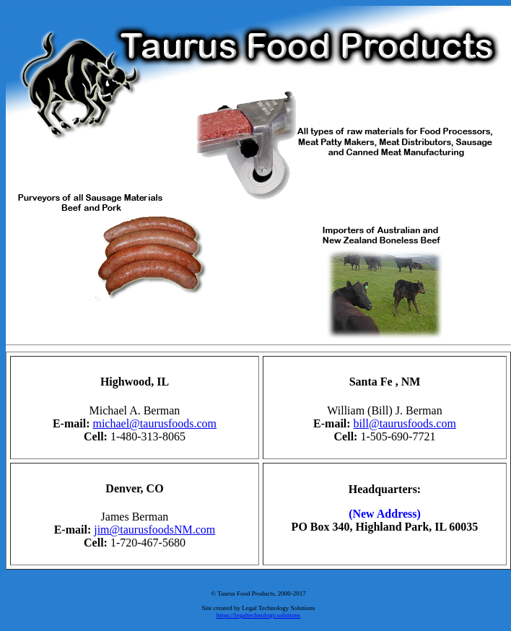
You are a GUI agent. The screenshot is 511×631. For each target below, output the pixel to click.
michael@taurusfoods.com (154, 423)
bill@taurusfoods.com (405, 423)
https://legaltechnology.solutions (259, 615)
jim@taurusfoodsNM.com (154, 529)
